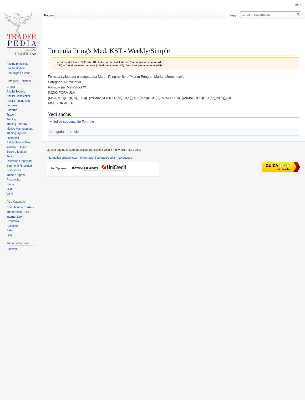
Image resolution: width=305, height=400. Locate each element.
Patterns (11, 110)
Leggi (232, 15)
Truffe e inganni (16, 175)
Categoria (56, 132)
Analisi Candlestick (18, 96)
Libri (9, 188)
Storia (10, 184)
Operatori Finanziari (18, 161)
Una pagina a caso (18, 73)
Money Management (19, 128)
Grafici (10, 86)
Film (9, 235)
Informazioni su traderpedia (97, 157)
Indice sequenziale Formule (73, 121)
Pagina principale (17, 63)
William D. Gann (16, 147)
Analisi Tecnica (15, 91)
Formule (72, 132)
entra (298, 4)
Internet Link (14, 216)
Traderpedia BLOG (18, 212)
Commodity (13, 170)
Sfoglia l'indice (15, 68)
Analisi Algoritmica (18, 100)
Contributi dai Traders (20, 207)
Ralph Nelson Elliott (18, 142)
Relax (10, 230)
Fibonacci (12, 138)
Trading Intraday (16, 124)
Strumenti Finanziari (19, 165)
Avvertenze (125, 157)
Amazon (11, 249)
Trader (10, 114)
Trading (11, 119)
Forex (10, 156)
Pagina (49, 15)
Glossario (12, 226)
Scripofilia (12, 221)
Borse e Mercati (16, 151)
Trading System (16, 133)
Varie (9, 193)
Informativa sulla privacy (62, 157)
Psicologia (13, 179)
